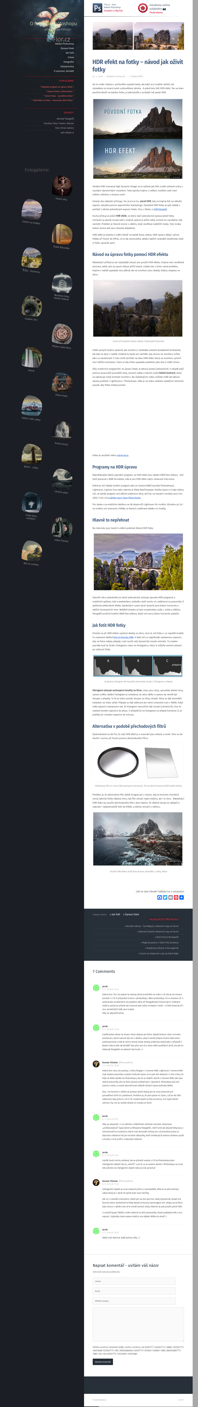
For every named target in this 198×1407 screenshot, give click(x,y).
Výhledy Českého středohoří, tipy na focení (159, 932)
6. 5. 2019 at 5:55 (110, 1120)
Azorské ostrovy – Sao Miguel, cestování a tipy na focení (152, 927)
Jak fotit (70, 77)
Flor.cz (102, 1401)
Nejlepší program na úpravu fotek (56, 111)
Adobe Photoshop (64, 68)
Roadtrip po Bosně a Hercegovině (163, 949)
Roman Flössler (117, 77)
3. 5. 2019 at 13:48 (110, 1030)
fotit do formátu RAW (124, 638)
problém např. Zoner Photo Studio (125, 498)
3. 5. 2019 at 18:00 (110, 1066)
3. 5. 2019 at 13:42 (110, 990)
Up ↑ (181, 1401)
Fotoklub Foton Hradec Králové (59, 148)
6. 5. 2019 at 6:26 (110, 1156)
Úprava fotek (67, 72)
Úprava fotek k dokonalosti (59, 116)
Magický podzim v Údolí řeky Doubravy (160, 943)
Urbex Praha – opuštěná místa (58, 120)
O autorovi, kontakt (64, 95)
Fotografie (68, 86)
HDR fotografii (161, 210)
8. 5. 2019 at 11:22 (110, 1185)
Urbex (71, 81)
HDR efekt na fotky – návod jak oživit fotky (52, 124)
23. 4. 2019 (98, 77)
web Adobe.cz (67, 157)
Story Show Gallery (64, 152)
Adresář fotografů (65, 143)
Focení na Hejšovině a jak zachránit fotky (159, 954)
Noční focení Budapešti (167, 938)
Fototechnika (67, 90)
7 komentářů (137, 77)
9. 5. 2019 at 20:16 (110, 1233)
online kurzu (123, 456)
